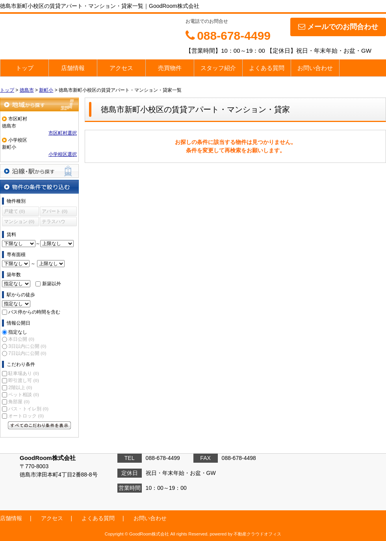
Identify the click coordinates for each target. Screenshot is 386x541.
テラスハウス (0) (53, 222)
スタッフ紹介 (218, 68)
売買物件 (170, 68)
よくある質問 (266, 68)
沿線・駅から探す (39, 171)
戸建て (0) (14, 211)
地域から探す (39, 104)
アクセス (121, 68)
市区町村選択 (62, 133)
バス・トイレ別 (28, 409)
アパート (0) (54, 211)
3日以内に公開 (27, 346)
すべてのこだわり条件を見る (39, 425)
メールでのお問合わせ (338, 27)
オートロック (25, 416)
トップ (24, 68)
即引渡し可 (23, 380)
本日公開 (21, 339)
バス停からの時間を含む (34, 312)
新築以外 (51, 283)
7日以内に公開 (27, 353)
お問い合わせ (315, 68)
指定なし (17, 332)
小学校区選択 (62, 154)
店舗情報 (73, 68)
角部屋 (18, 401)
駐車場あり (23, 373)
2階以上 (20, 387)
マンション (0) (19, 221)
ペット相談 (23, 394)
